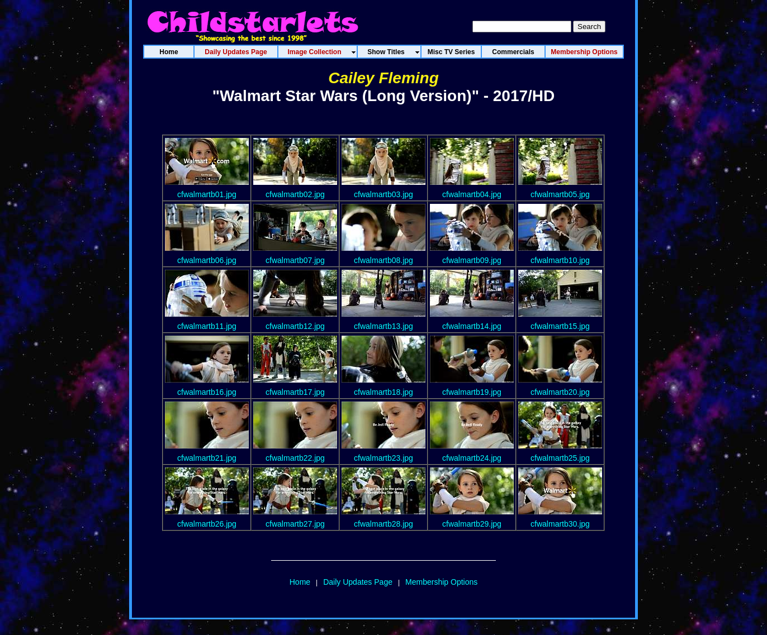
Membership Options (441, 581)
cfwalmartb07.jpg (295, 260)
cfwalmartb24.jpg (471, 457)
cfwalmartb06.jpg (206, 260)
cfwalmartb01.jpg (206, 194)
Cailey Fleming (383, 78)
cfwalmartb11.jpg (206, 326)
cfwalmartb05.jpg (560, 194)
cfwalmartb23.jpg (383, 457)
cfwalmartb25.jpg (560, 457)
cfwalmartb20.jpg (560, 392)
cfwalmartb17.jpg (295, 392)
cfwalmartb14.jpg (471, 326)
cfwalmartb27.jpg (295, 523)
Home (300, 581)
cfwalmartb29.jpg (471, 523)
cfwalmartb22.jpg (295, 457)
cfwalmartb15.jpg (560, 326)
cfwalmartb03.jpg (383, 194)
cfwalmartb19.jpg (471, 392)
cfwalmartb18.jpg (383, 392)
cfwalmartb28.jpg (383, 523)
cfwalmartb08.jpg (383, 260)
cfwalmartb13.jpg (383, 326)
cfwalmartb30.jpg (560, 523)
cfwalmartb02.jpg (295, 194)
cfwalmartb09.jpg (471, 260)
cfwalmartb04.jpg (471, 194)
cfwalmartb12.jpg (295, 326)
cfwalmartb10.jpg (560, 260)
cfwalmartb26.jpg (206, 523)
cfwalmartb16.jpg (206, 392)
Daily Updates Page (357, 581)
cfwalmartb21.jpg (206, 457)
